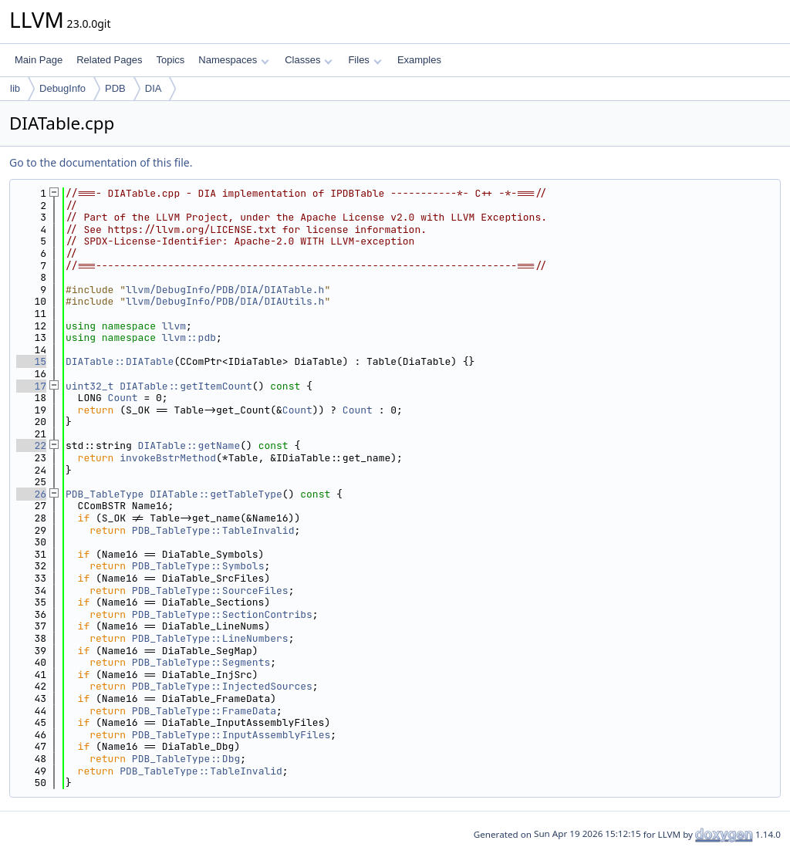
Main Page (38, 60)
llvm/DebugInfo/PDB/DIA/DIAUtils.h (225, 301)
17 (31, 386)
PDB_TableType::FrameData (204, 710)
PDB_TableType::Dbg (186, 758)
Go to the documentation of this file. (100, 162)
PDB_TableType (104, 494)
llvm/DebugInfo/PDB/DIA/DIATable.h (225, 289)
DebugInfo (62, 88)
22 (31, 445)
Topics (170, 60)
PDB (115, 88)
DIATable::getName (189, 445)
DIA (153, 88)
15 (31, 361)
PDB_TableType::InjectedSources (222, 686)
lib (15, 88)
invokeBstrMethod (168, 457)
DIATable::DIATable (120, 361)
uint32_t (89, 386)
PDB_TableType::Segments (201, 662)
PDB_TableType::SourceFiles (210, 590)
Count (123, 397)
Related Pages (109, 60)
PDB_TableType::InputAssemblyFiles (231, 734)
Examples (419, 60)
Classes (309, 60)
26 (31, 494)
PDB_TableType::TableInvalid (213, 530)
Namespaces (233, 60)
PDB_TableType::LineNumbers (210, 638)
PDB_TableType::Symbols (198, 565)
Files (364, 60)
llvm (174, 325)
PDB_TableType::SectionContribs (222, 614)
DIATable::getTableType (216, 494)
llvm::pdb (189, 337)
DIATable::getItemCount (186, 386)
